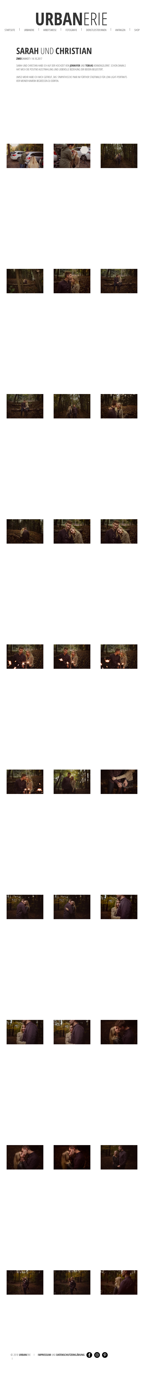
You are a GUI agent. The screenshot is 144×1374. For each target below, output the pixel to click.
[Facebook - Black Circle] (89, 1355)
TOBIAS (89, 65)
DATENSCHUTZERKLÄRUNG (70, 1355)
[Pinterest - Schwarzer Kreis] (105, 1355)
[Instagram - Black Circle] (97, 1355)
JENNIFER (75, 65)
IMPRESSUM (44, 1355)
